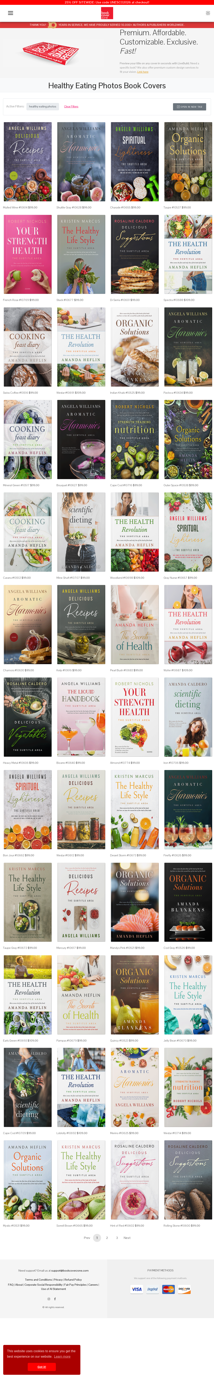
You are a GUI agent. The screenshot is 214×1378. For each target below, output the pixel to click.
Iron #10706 (171, 787)
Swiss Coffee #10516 (15, 403)
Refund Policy (73, 1321)
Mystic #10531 (11, 1267)
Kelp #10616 (64, 691)
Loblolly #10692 (66, 1171)
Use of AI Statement (53, 1330)
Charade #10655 (120, 211)
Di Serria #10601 (120, 307)
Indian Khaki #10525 (122, 403)
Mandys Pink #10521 (122, 979)
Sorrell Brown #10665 (69, 1267)
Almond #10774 (120, 787)
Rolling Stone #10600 (177, 1267)
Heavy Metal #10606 (16, 787)
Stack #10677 (65, 307)
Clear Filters (71, 106)
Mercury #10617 (66, 979)
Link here (142, 72)
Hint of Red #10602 (122, 1267)
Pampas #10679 (66, 1075)
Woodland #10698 (121, 595)
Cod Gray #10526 (174, 979)
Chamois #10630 (13, 691)
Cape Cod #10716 (121, 499)
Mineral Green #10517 (16, 499)
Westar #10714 (172, 1171)
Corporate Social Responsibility (43, 1326)
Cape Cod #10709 (14, 1171)
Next (127, 1279)
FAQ (10, 1326)
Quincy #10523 (119, 1075)
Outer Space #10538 (176, 499)
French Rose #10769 (16, 307)
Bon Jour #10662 (13, 883)
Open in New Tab (189, 107)
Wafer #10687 (172, 691)
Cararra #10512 (12, 595)
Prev (87, 1279)
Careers (93, 1326)
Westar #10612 (65, 883)
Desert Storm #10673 (123, 883)
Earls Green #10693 (15, 1075)
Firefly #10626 (172, 883)
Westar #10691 (65, 403)
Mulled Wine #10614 (15, 211)
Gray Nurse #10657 (175, 595)
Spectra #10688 (173, 307)
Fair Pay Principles (75, 1326)
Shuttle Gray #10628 (69, 211)
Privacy (58, 1321)
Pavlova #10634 (173, 403)
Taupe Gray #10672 (15, 979)
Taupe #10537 (172, 211)
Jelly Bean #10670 (175, 1075)
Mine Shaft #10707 (68, 595)
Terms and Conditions (38, 1321)
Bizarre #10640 (65, 787)
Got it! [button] (42, 1367)
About (19, 1326)
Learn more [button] (62, 1356)
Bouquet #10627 (66, 499)
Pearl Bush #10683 (121, 691)
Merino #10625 (119, 1171)
